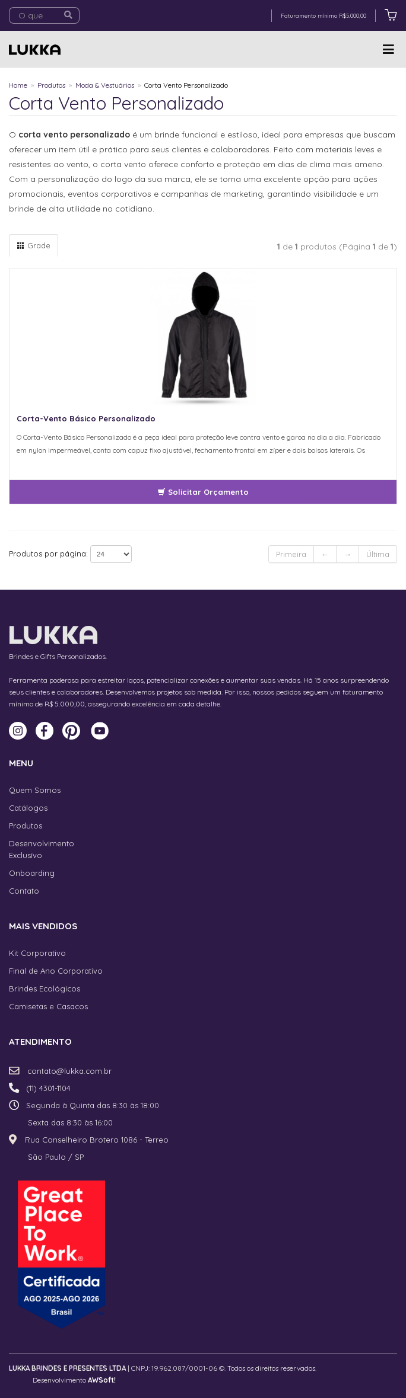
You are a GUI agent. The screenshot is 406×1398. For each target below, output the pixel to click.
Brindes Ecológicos (44, 988)
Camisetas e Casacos (48, 1006)
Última (377, 554)
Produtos (51, 85)
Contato (24, 890)
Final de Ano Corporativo (56, 970)
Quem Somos (35, 790)
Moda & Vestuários (104, 85)
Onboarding (32, 873)
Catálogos (28, 807)
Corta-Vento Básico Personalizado (86, 418)
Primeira (291, 554)
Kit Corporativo (37, 953)
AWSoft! (102, 1379)
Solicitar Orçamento (203, 492)
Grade (33, 245)
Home (18, 85)
